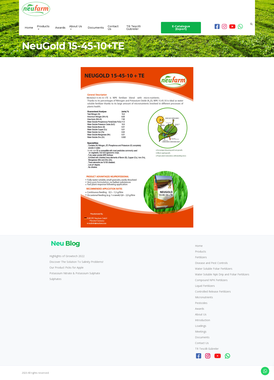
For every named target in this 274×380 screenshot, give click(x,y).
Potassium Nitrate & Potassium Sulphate (74, 273)
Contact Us (113, 28)
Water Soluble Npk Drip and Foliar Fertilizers (222, 274)
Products (43, 26)
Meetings (200, 331)
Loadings (200, 326)
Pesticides (201, 303)
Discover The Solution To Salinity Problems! (76, 262)
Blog (64, 243)
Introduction (202, 320)
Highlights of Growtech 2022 (66, 256)
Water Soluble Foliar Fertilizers (213, 268)
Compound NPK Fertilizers (211, 280)
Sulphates (55, 279)
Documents (96, 27)
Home (29, 27)
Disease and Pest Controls (211, 263)
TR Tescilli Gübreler (133, 28)
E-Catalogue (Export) (181, 28)
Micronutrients (204, 297)
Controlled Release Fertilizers (213, 291)
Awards (60, 27)
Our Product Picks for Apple (66, 267)
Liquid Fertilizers (205, 286)
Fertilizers (201, 257)
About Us (75, 26)
